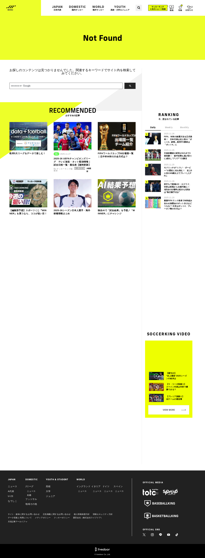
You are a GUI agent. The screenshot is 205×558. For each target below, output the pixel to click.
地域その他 (31, 504)
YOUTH (120, 8)
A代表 (11, 491)
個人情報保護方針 (82, 514)
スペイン (118, 486)
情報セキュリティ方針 (103, 514)
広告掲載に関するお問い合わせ (57, 514)
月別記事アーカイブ (17, 522)
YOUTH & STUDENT (57, 479)
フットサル (31, 499)
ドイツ (105, 486)
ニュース (12, 486)
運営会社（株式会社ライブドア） (88, 518)
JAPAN (57, 8)
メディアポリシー (43, 518)
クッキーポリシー (62, 518)
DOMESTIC (77, 8)
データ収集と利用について (20, 518)
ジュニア (50, 496)
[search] (65, 86)
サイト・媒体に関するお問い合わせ (24, 514)
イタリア (96, 486)
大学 (48, 491)
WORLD (98, 8)
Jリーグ (29, 486)
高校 (48, 486)
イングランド (83, 486)
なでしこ (12, 501)
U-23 (10, 496)
